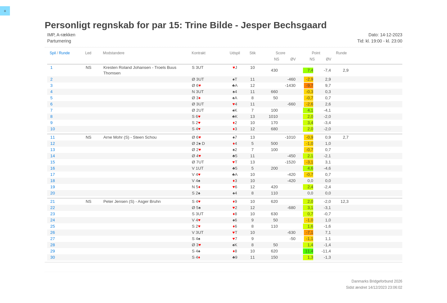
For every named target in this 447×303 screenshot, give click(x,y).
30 (52, 257)
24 (52, 220)
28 (52, 245)
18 (52, 180)
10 (52, 129)
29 (52, 251)
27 (52, 238)
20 (52, 193)
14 (52, 156)
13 (52, 149)
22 (52, 207)
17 (52, 174)
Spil (53, 53)
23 (52, 214)
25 (52, 226)
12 (52, 143)
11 (52, 137)
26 (52, 232)
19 (52, 187)
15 (52, 162)
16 (52, 168)
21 (52, 201)
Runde (64, 53)
